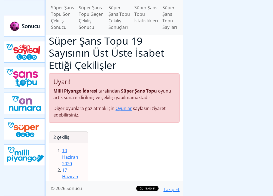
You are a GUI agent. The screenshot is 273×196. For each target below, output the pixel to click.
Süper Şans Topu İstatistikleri (146, 14)
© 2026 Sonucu (66, 188)
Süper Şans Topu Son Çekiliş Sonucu (62, 17)
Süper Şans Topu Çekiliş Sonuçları (119, 17)
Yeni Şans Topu (25, 77)
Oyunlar (124, 108)
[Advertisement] (228, 38)
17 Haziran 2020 (70, 176)
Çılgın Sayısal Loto (25, 52)
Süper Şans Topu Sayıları (169, 17)
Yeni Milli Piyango (25, 155)
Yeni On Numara (25, 103)
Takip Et (171, 189)
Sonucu (25, 26)
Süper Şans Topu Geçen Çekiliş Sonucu (91, 17)
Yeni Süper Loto (25, 129)
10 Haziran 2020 (70, 157)
